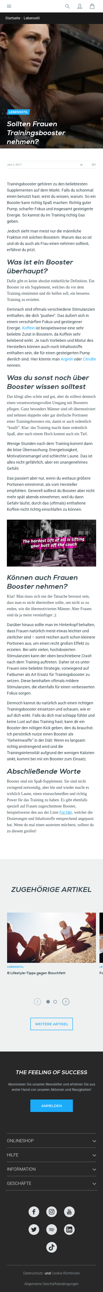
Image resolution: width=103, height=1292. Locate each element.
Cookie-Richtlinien (66, 1273)
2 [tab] (55, 1002)
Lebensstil (32, 18)
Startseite (12, 18)
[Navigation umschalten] (9, 6)
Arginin (67, 359)
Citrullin (89, 359)
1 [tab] (48, 1002)
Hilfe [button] (12, 1155)
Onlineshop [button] (20, 1140)
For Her (65, 812)
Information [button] (21, 1169)
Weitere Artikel (51, 1024)
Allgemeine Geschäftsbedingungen (51, 1284)
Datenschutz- (34, 1273)
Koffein (28, 328)
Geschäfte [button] (19, 1183)
